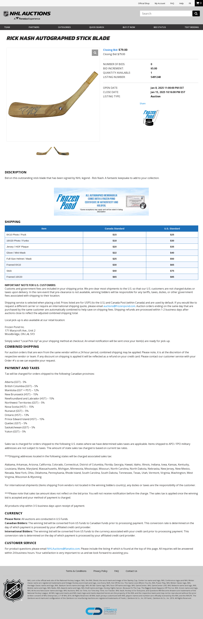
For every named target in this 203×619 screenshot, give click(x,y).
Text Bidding (192, 27)
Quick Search (96, 27)
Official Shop (144, 3)
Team (7, 27)
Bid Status (160, 27)
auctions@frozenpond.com (119, 306)
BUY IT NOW (129, 27)
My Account (160, 3)
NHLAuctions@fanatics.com (63, 548)
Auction (155, 96)
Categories (64, 27)
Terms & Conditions (76, 570)
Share (143, 103)
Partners (34, 27)
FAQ (172, 3)
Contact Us (131, 570)
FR (190, 3)
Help (181, 3)
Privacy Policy (100, 570)
